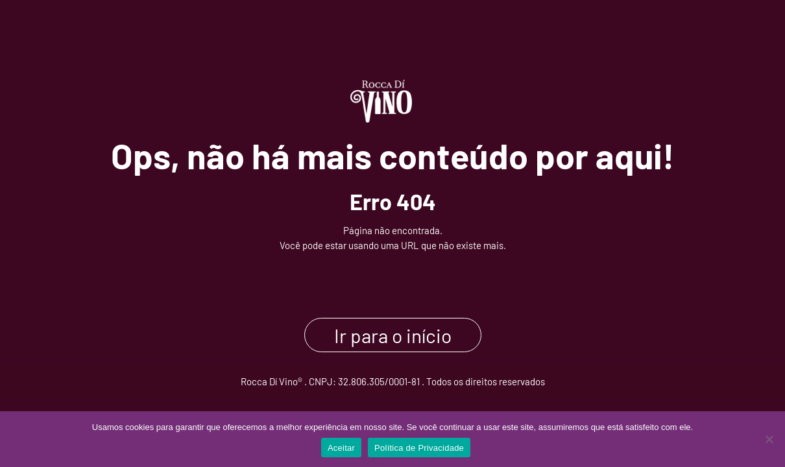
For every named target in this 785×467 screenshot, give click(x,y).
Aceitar (341, 448)
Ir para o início (393, 334)
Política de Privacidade (419, 448)
